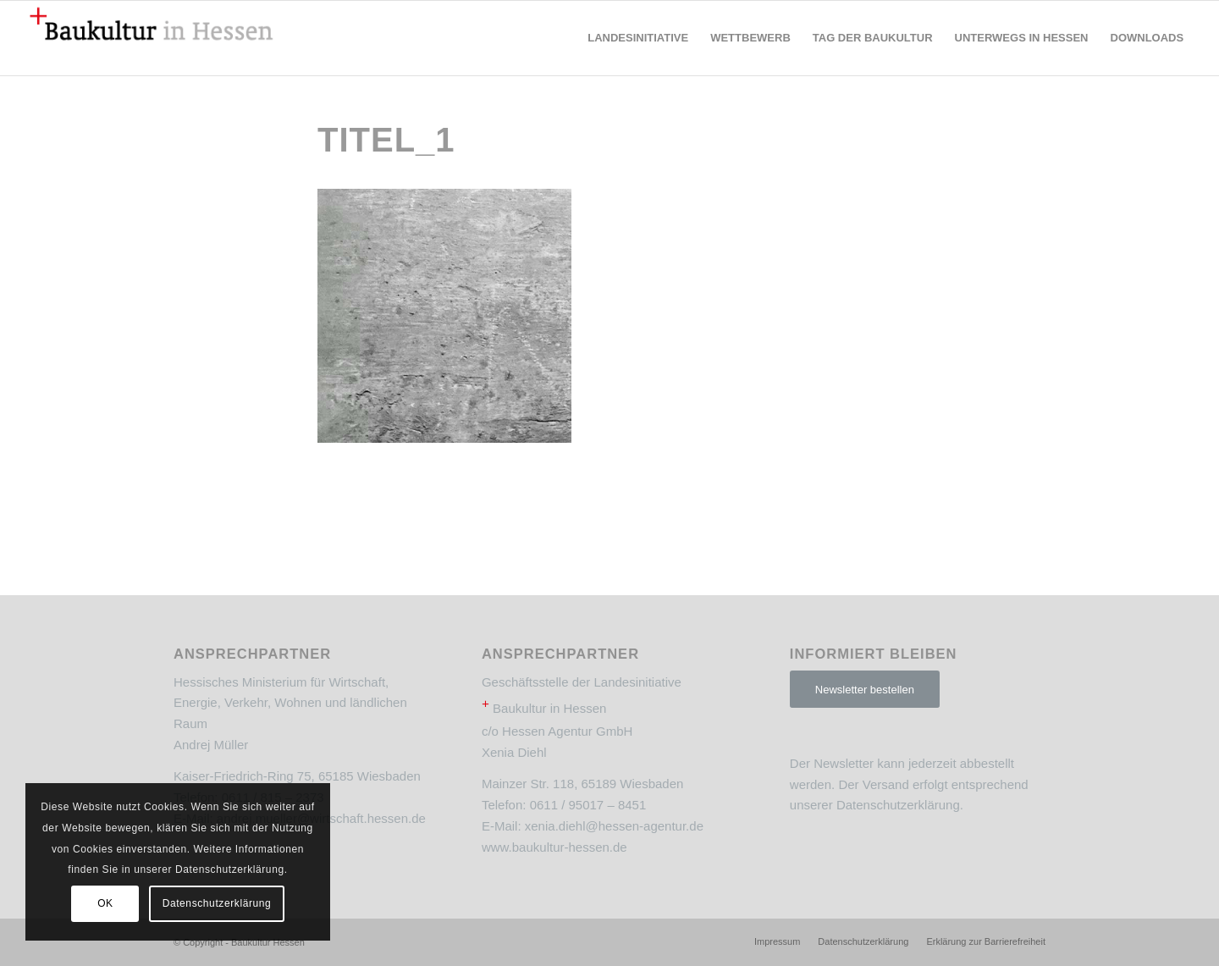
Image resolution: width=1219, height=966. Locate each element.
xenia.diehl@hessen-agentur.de (614, 826)
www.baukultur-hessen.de (554, 847)
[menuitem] (637, 38)
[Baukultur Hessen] (152, 38)
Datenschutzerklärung (898, 805)
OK (105, 903)
